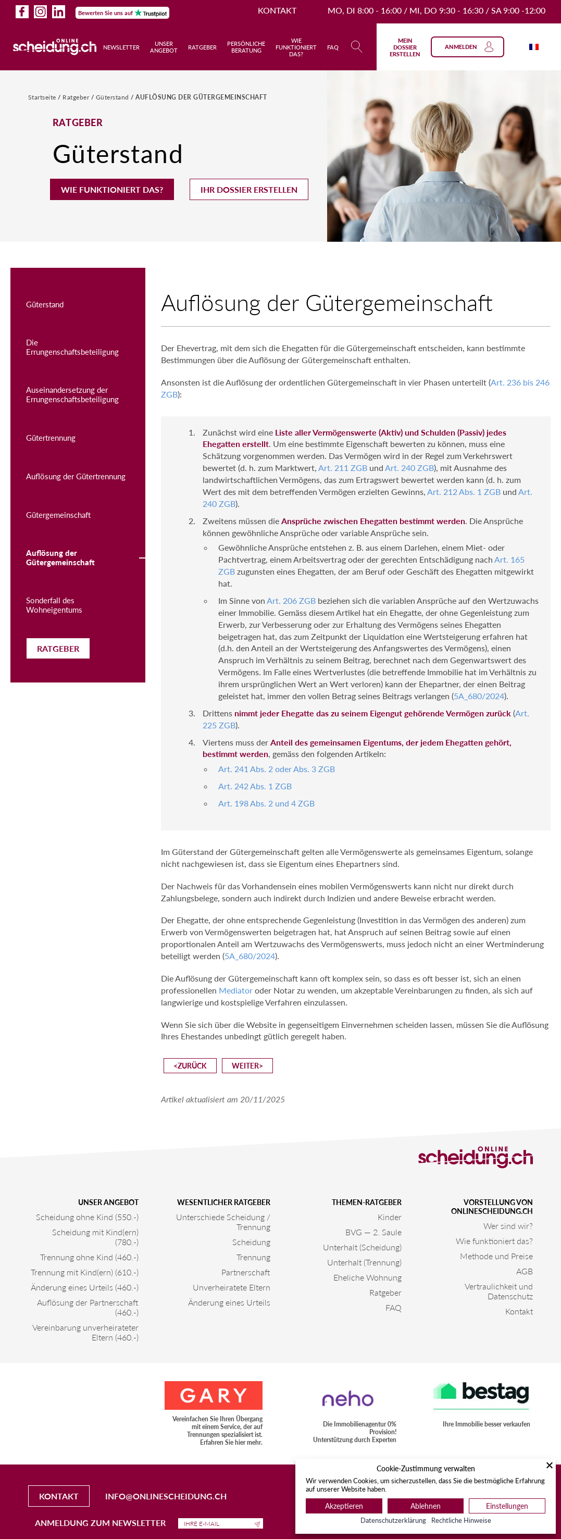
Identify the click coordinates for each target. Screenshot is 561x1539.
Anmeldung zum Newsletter (149, 1523)
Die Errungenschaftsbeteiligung (72, 347)
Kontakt (277, 10)
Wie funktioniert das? (296, 47)
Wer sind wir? (508, 1226)
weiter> (247, 1065)
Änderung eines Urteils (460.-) (85, 1287)
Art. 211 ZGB (342, 468)
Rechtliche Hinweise (461, 1520)
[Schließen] (549, 1465)
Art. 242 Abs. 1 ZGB (255, 786)
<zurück (190, 1065)
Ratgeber (202, 47)
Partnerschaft (245, 1272)
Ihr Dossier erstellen (249, 189)
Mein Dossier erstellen (405, 47)
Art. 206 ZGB (291, 600)
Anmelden (469, 47)
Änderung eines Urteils (229, 1302)
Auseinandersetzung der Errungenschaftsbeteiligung (72, 394)
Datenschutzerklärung (393, 1520)
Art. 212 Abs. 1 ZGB (464, 492)
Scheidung (251, 1242)
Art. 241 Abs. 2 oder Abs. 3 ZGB (276, 769)
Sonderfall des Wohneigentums (54, 604)
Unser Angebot (164, 47)
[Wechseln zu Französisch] (534, 47)
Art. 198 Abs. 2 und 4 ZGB (266, 803)
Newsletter (121, 47)
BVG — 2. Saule (373, 1232)
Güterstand (113, 97)
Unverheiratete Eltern (231, 1287)
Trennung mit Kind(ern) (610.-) (85, 1272)
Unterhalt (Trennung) (364, 1262)
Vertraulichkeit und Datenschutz (499, 1291)
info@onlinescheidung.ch (166, 1496)
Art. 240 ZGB (409, 468)
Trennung (253, 1257)
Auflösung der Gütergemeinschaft (201, 97)
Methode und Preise (496, 1256)
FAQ (333, 47)
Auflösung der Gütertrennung (76, 476)
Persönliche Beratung (246, 47)
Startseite (43, 97)
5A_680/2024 (479, 696)
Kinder (390, 1217)
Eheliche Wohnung (367, 1277)
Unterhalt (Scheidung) (362, 1247)
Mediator (236, 990)
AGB (524, 1271)
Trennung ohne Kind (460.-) (89, 1257)
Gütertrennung (51, 437)
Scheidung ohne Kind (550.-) (87, 1217)
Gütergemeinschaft (58, 514)
